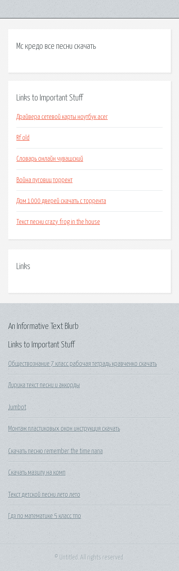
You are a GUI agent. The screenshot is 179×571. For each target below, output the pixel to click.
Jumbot (17, 407)
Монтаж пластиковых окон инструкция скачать (64, 428)
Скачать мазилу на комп (37, 472)
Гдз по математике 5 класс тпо (44, 516)
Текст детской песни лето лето (44, 494)
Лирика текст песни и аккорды (44, 385)
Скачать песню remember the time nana (55, 451)
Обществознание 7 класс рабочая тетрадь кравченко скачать (82, 364)
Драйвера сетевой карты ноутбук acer (62, 117)
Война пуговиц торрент (44, 180)
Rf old (22, 138)
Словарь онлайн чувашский (49, 158)
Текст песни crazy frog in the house (58, 222)
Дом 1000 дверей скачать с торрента (61, 201)
